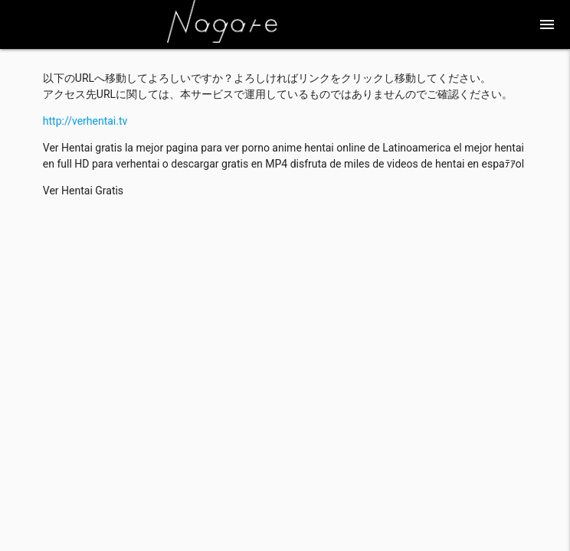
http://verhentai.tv (85, 121)
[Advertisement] (285, 317)
